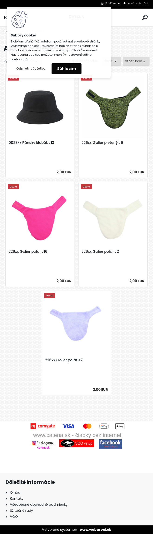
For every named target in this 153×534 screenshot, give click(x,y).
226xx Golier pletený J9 (102, 142)
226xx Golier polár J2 (100, 251)
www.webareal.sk (95, 529)
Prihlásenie (112, 3)
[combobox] (111, 61)
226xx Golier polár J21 (64, 360)
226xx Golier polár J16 (28, 251)
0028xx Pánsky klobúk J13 (31, 142)
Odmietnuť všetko (30, 68)
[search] (145, 17)
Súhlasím (66, 68)
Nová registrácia (138, 3)
